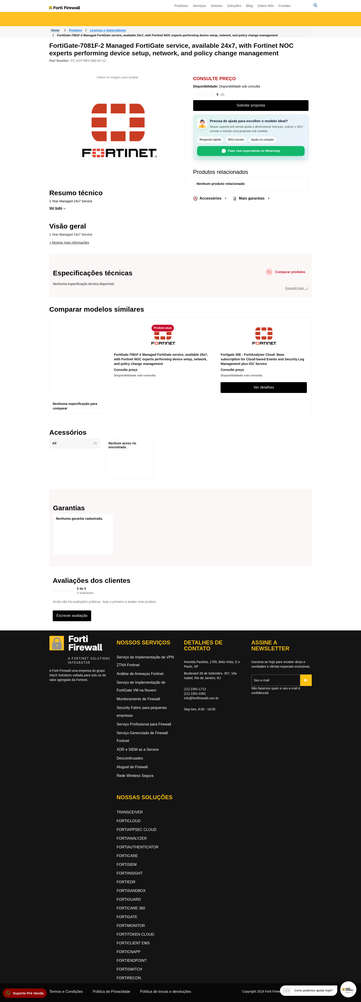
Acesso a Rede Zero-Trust (74, 19)
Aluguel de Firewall (132, 767)
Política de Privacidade (111, 992)
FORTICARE (127, 856)
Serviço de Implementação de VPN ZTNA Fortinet (145, 661)
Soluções (188, 6)
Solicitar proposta (251, 105)
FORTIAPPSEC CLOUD (137, 830)
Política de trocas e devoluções (165, 992)
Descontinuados (130, 758)
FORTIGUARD (129, 899)
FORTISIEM (127, 865)
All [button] (74, 443)
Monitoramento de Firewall (138, 699)
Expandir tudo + (296, 288)
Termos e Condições (66, 992)
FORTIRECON (129, 978)
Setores (171, 6)
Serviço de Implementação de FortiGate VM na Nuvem (141, 686)
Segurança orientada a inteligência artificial (285, 19)
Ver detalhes (263, 387)
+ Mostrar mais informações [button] (69, 242)
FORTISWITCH (129, 969)
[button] (25, 993)
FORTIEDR (126, 882)
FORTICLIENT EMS (133, 943)
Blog (203, 6)
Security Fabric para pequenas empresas (142, 711)
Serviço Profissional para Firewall (144, 724)
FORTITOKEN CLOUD (135, 934)
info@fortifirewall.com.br (201, 698)
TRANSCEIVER (130, 812)
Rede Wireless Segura (135, 776)
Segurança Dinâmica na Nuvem (209, 19)
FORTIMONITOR (131, 926)
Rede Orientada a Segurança (135, 19)
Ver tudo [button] (55, 208)
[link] (208, 94)
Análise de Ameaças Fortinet (140, 674)
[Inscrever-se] (306, 680)
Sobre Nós (220, 6)
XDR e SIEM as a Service (138, 749)
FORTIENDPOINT (132, 960)
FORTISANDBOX (131, 891)
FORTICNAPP (128, 952)
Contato (239, 6)
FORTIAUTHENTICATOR (138, 847)
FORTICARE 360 (131, 908)
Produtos (135, 6)
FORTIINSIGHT (130, 873)
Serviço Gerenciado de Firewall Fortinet (142, 737)
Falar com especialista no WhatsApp (251, 151)
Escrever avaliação (71, 616)
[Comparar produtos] (285, 272)
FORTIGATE (127, 917)
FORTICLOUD (129, 821)
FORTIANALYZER (132, 838)
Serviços (153, 6)
